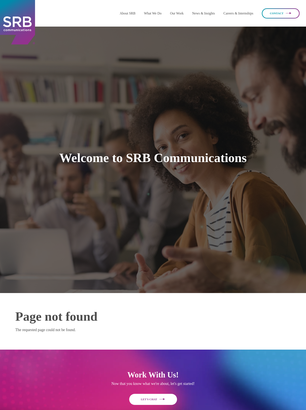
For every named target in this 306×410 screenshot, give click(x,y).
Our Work (177, 13)
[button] (127, 13)
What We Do (153, 13)
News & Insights (203, 13)
